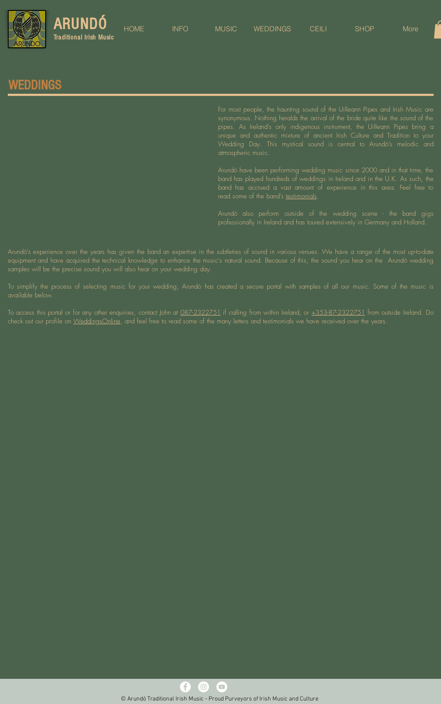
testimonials (301, 196)
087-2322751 (200, 312)
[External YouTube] (110, 164)
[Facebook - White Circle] (185, 686)
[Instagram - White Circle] (203, 686)
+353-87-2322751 (338, 312)
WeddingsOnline (96, 321)
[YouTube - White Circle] (221, 686)
